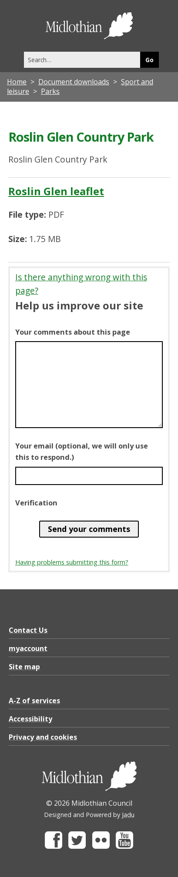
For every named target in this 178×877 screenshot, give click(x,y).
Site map (24, 666)
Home (17, 81)
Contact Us (28, 630)
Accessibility (30, 719)
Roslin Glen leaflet (56, 191)
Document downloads (73, 81)
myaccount (28, 648)
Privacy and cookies (43, 737)
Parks (50, 91)
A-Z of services (34, 700)
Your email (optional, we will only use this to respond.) (81, 451)
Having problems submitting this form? (71, 562)
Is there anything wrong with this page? (81, 283)
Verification (36, 503)
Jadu (128, 815)
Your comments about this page (72, 332)
